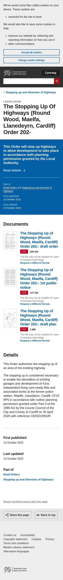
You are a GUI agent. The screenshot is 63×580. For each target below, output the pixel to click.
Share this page (19, 515)
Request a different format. (35, 263)
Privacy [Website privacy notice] (50, 539)
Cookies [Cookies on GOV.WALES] (36, 539)
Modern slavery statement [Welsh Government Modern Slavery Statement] (18, 547)
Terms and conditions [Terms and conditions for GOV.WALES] (16, 543)
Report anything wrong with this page (25, 501)
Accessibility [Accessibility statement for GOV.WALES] (27, 535)
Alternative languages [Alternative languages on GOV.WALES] (16, 551)
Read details (13, 170)
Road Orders (10, 187)
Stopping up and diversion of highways (31, 92)
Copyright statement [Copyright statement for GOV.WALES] (15, 539)
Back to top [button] (48, 515)
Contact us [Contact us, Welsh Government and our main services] (9, 535)
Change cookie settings (31, 60)
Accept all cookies (31, 52)
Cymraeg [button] (50, 72)
